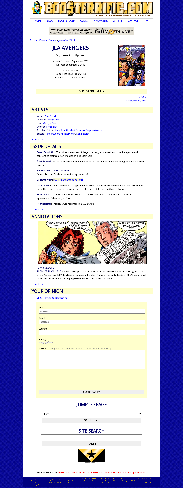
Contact (133, 20)
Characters (101, 20)
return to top (37, 139)
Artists (117, 20)
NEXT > (142, 97)
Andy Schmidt (62, 130)
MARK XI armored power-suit (68, 179)
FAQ (146, 20)
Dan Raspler (82, 133)
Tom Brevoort (52, 133)
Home (38, 20)
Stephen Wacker (94, 130)
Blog (50, 20)
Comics (84, 20)
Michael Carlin (68, 133)
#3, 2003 (135, 100)
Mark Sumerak (77, 130)
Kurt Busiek (50, 116)
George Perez (54, 119)
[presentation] (60, 378)
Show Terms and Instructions (52, 297)
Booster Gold (66, 20)
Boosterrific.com (38, 40)
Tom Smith (51, 126)
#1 (68, 40)
